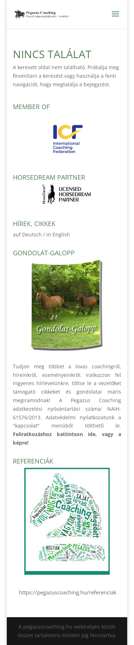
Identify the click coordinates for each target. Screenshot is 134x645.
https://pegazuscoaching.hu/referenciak (67, 592)
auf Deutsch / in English (41, 234)
